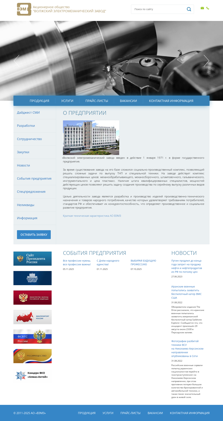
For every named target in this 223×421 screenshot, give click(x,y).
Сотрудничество (29, 139)
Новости (23, 165)
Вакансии (128, 101)
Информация (27, 218)
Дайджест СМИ (28, 112)
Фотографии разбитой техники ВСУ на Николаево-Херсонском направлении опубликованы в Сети (187, 348)
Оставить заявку (34, 235)
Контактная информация (171, 101)
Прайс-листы (96, 101)
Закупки (23, 152)
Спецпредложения (31, 191)
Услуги (67, 101)
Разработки (26, 125)
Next (206, 61)
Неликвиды (25, 205)
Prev (16, 61)
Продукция (39, 101)
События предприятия (34, 178)
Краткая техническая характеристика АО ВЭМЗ (92, 215)
